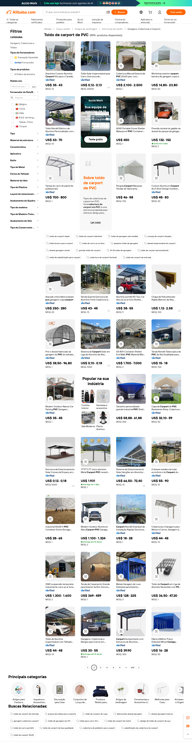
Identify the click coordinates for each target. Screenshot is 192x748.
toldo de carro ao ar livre (91, 243)
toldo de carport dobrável (89, 236)
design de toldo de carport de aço (154, 721)
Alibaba (47, 29)
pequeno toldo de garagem (124, 243)
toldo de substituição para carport (63, 257)
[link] (188, 717)
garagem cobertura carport (24, 721)
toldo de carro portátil (22, 728)
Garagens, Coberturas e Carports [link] (144, 29)
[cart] (150, 12)
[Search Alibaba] (75, 12)
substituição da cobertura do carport (139, 728)
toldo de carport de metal (117, 721)
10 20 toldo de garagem (119, 250)
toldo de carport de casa (95, 714)
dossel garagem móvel (58, 250)
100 (132, 667)
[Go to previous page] (88, 667)
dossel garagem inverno (160, 714)
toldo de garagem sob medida (123, 236)
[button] (108, 12)
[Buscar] (119, 12)
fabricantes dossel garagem (128, 714)
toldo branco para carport (59, 243)
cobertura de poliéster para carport (97, 728)
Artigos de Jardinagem (86, 29)
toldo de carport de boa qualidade (56, 728)
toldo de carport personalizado (152, 250)
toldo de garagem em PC (57, 721)
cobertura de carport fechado (102, 257)
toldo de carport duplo (58, 236)
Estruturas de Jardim (112, 29)
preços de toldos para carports (60, 714)
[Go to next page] (139, 667)
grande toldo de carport (88, 250)
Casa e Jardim (63, 29)
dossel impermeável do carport (160, 243)
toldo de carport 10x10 (22, 735)
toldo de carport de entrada (137, 257)
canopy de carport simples (157, 236)
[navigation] (24, 349)
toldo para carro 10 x (87, 721)
